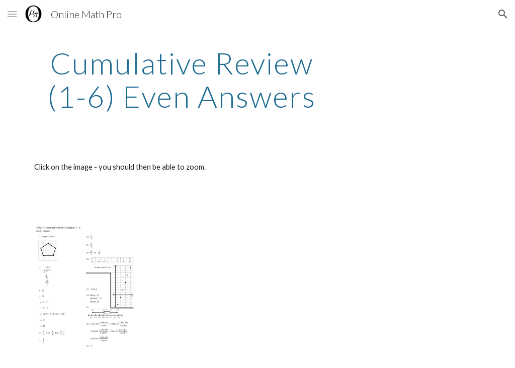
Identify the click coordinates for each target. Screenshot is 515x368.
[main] (181, 79)
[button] (12, 14)
